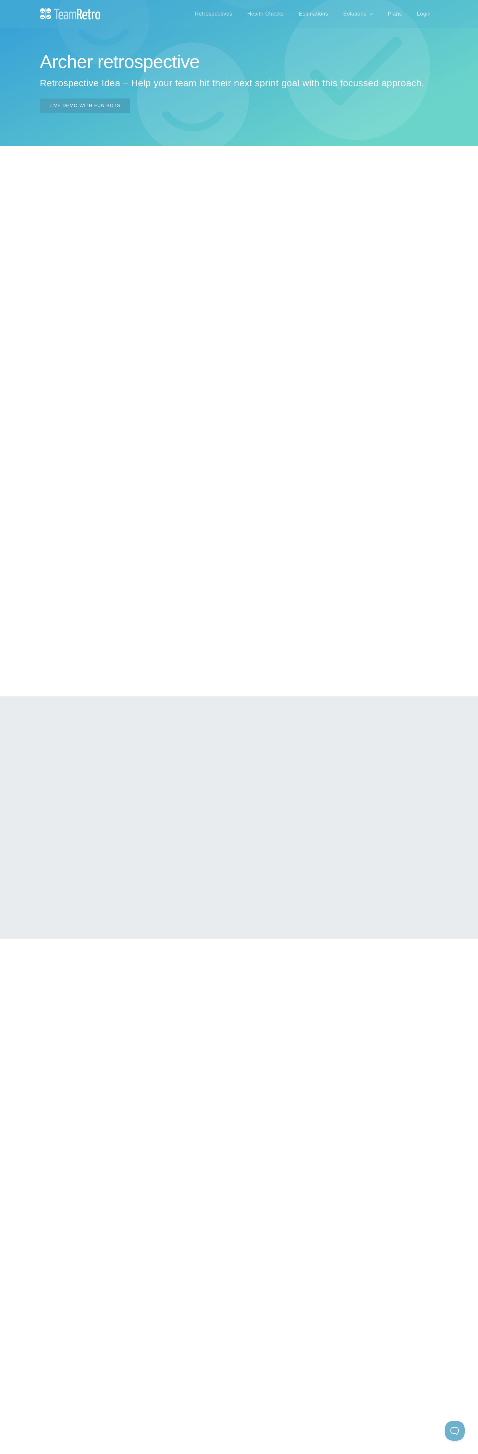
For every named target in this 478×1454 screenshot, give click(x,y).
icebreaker (397, 765)
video (78, 602)
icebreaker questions (133, 529)
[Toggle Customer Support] (455, 1431)
